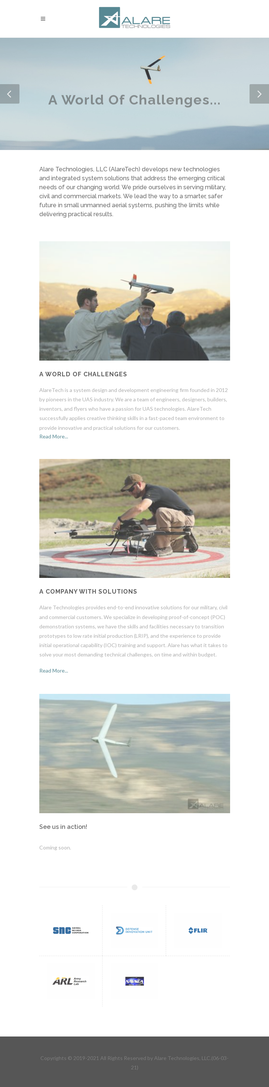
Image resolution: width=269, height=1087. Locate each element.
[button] (9, 94)
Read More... (53, 436)
